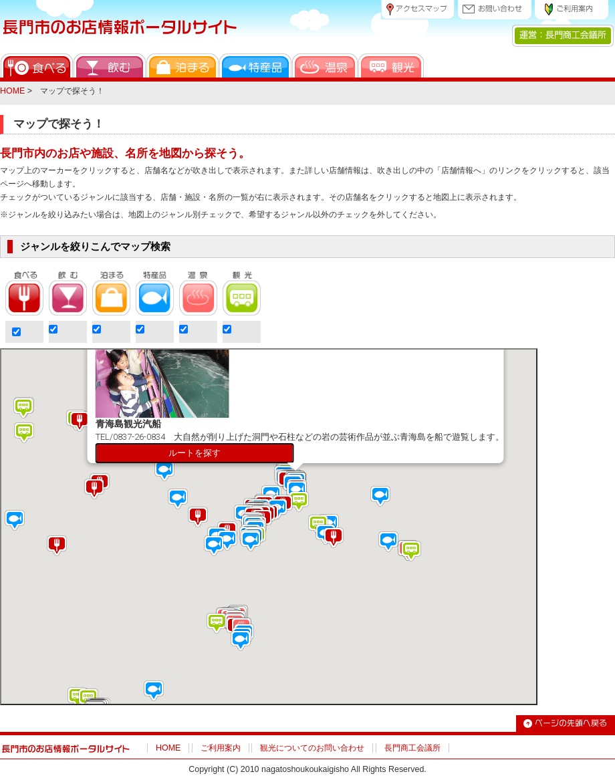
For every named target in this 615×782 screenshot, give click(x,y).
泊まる (182, 65)
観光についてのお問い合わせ (312, 748)
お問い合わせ (494, 9)
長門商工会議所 (412, 748)
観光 (391, 65)
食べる (37, 65)
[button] (220, 473)
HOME (12, 91)
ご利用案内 (571, 9)
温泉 (325, 65)
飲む (110, 65)
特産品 (255, 65)
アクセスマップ (418, 9)
